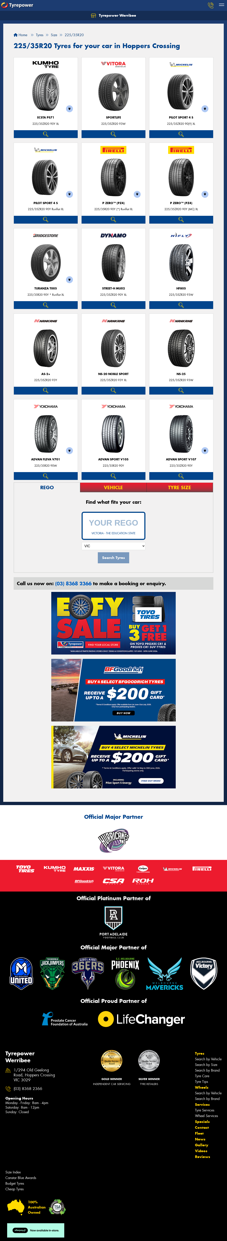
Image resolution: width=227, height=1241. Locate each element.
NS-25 (181, 374)
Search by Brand (207, 1070)
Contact (202, 1127)
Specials (202, 1121)
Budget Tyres (14, 1183)
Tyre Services (204, 1110)
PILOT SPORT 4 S (181, 117)
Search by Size (206, 1064)
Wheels (201, 1087)
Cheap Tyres (14, 1189)
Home (20, 35)
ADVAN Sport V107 (181, 459)
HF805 (181, 288)
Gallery (201, 1145)
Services (202, 1104)
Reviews (202, 1156)
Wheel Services (206, 1116)
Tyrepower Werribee (113, 15)
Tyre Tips (201, 1081)
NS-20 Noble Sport (113, 374)
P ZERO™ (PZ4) (113, 203)
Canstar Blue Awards (20, 1178)
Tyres (199, 1053)
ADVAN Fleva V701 (45, 459)
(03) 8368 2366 (73, 583)
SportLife (113, 117)
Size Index (13, 1172)
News (200, 1139)
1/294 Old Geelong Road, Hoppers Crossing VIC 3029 (34, 1075)
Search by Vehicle (208, 1059)
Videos (201, 1150)
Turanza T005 (45, 288)
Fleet (199, 1133)
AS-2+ (45, 374)
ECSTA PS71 (45, 117)
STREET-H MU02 (113, 288)
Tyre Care (202, 1076)
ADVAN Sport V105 (113, 459)
